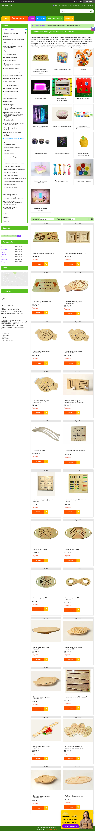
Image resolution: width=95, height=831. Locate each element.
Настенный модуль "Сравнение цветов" (75, 500)
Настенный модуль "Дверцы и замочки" (43, 500)
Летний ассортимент (10, 98)
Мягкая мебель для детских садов (13, 108)
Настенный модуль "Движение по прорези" (75, 451)
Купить (38, 264)
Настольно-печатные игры (12, 72)
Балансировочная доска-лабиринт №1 (73, 302)
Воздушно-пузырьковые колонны (40, 127)
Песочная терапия (40, 99)
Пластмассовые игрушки (12, 68)
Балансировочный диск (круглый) (41, 648)
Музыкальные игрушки (11, 51)
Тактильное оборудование (62, 69)
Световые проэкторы (40, 153)
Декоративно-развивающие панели (83, 127)
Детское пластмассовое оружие (12, 64)
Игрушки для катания (11, 88)
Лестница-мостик (39, 450)
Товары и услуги (18, 18)
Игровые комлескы (83, 99)
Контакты (41, 19)
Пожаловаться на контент (52, 829)
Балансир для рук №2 (72, 549)
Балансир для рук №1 (40, 549)
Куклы (6, 36)
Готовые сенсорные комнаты (40, 209)
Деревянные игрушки (11, 33)
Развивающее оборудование (62, 99)
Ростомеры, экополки (62, 181)
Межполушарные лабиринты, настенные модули (40, 71)
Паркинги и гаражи (10, 61)
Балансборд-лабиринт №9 (42, 301)
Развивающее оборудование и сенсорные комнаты (14, 139)
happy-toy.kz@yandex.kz (11, 309)
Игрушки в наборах (10, 54)
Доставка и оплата (55, 19)
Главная (6, 19)
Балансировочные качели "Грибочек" (41, 747)
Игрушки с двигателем (11, 85)
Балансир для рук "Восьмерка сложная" (75, 598)
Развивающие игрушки (11, 95)
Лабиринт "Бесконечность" (74, 796)
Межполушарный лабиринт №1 (75, 253)
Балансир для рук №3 (40, 598)
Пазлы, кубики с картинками (13, 75)
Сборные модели (9, 43)
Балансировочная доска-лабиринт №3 (41, 352)
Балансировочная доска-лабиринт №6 (41, 401)
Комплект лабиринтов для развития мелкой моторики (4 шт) (75, 748)
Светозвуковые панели (62, 153)
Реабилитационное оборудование (10, 208)
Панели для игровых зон (83, 181)
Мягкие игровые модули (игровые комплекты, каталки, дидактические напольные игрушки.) (13, 115)
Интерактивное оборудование (14, 198)
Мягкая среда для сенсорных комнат (83, 154)
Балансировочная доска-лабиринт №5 (41, 697)
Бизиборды (83, 69)
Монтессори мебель (10, 195)
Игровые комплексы (10, 57)
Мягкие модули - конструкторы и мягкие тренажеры (14, 124)
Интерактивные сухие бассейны (41, 182)
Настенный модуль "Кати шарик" (76, 697)
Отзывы (6, 217)
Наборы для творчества (12, 78)
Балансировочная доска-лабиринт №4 (73, 352)
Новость (6, 221)
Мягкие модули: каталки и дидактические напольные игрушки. (13, 134)
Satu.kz (56, 827)
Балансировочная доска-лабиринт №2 (73, 648)
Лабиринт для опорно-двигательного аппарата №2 (74, 401)
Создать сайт (4, 1)
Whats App (69, 19)
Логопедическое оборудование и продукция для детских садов (13, 203)
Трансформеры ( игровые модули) (12, 128)
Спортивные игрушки (11, 91)
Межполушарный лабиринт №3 (43, 253)
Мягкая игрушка (9, 105)
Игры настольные (9, 82)
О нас (32, 19)
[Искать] (91, 11)
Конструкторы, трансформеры (14, 39)
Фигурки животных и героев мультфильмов (13, 46)
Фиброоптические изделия (62, 126)
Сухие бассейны (9, 120)
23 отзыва (79, 1)
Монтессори (8, 101)
